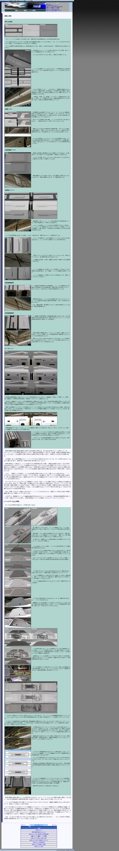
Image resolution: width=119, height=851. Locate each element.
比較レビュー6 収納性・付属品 (39, 844)
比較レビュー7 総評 (39, 846)
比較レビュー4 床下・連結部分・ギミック (54, 10)
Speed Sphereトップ (4, 0)
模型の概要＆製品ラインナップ (52, 5)
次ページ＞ (54, 824)
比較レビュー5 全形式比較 (39, 842)
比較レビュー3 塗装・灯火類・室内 (52, 9)
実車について (48, 4)
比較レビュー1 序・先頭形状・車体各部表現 (54, 6)
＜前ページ (23, 824)
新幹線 (11, 0)
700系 (15, 0)
